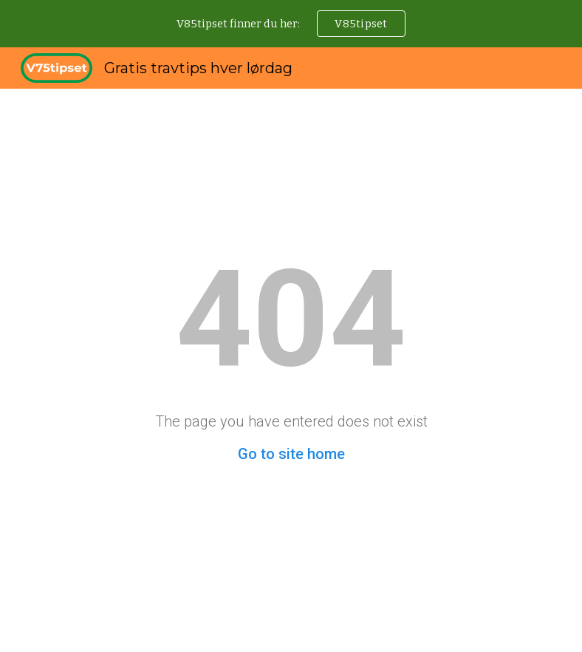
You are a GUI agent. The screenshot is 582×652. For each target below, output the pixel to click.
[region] (291, 23)
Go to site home (291, 454)
